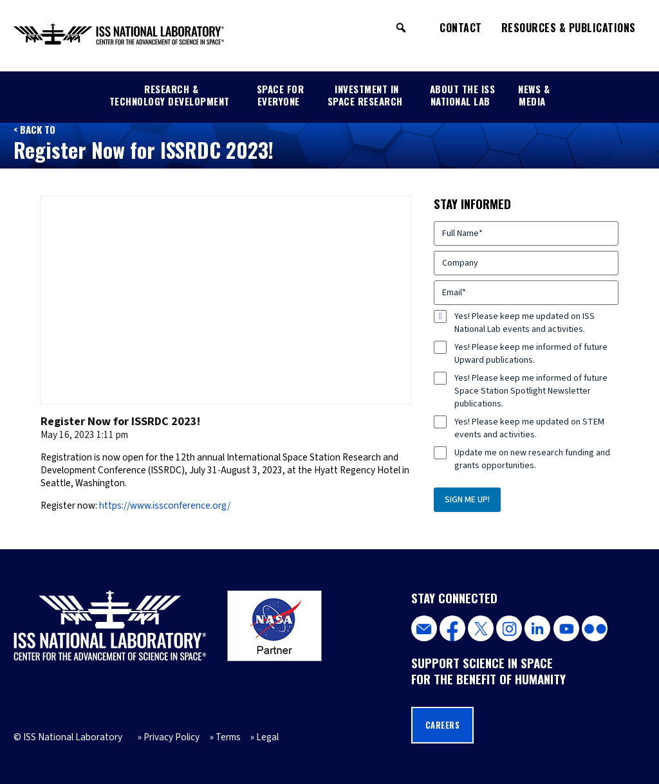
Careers (442, 725)
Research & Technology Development (169, 95)
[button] (401, 27)
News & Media (534, 95)
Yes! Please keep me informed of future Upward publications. (531, 354)
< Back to (34, 129)
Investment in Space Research (365, 95)
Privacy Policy (172, 737)
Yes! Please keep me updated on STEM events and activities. (529, 428)
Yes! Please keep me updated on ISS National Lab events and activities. (524, 323)
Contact (461, 27)
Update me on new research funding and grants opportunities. (532, 459)
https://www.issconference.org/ (164, 505)
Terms (228, 737)
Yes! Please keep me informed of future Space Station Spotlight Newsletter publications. (531, 391)
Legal (267, 737)
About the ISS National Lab (463, 95)
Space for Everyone (280, 95)
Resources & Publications (568, 27)
